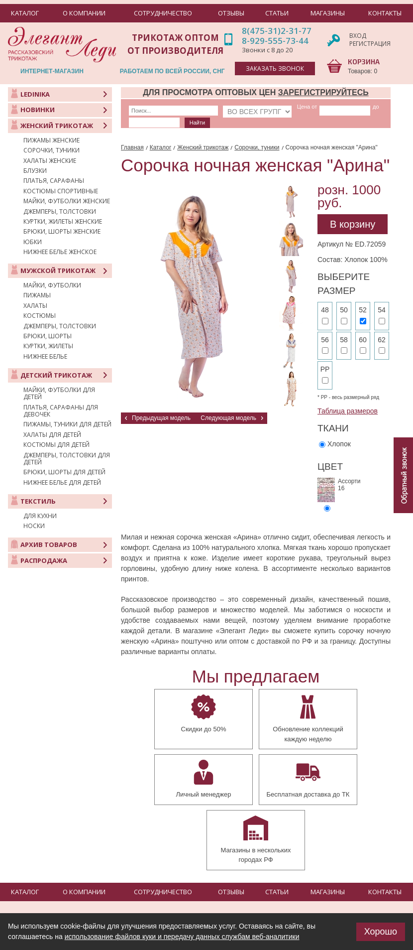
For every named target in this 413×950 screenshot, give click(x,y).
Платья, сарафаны (53, 180)
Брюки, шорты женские (62, 231)
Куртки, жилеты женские (62, 221)
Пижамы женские (51, 140)
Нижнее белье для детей (62, 482)
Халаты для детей (52, 434)
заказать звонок (275, 68)
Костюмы (39, 315)
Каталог (161, 147)
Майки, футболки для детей (59, 394)
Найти (141, 123)
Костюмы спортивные (60, 191)
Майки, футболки (52, 285)
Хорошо (380, 932)
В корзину (352, 224)
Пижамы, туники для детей (67, 424)
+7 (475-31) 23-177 (115, 900)
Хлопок (339, 444)
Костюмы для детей (56, 444)
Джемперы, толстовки (59, 211)
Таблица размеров (347, 410)
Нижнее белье (45, 356)
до (330, 107)
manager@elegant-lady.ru (102, 885)
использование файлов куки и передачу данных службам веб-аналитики (182, 937)
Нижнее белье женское (60, 252)
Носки (34, 526)
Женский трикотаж (202, 147)
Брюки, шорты (47, 336)
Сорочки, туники (51, 150)
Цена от (287, 107)
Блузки (35, 170)
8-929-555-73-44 (275, 40)
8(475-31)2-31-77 (276, 30)
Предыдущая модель (161, 417)
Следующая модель (228, 417)
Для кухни (40, 516)
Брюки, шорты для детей (64, 472)
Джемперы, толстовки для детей (66, 459)
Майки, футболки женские (66, 201)
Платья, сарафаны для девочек (60, 411)
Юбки (32, 242)
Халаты (35, 305)
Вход (357, 35)
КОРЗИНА (364, 61)
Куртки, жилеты (48, 346)
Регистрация (370, 43)
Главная (132, 147)
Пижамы (37, 295)
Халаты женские (49, 160)
